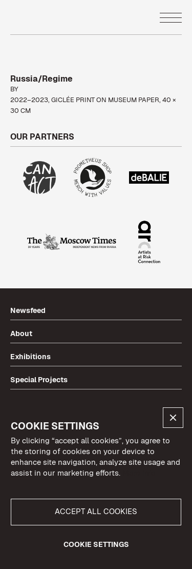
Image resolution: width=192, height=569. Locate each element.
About (21, 333)
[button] (173, 417)
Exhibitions (30, 356)
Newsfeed (28, 310)
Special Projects (39, 379)
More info (139, 473)
